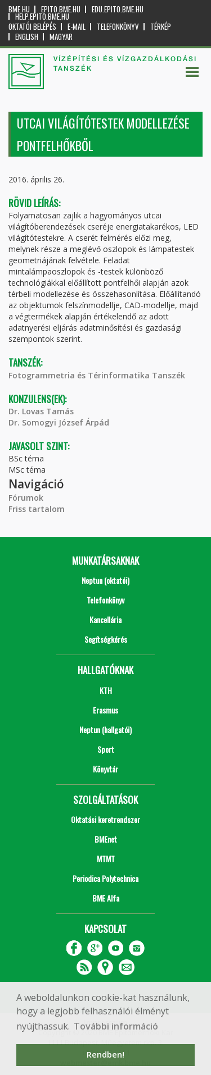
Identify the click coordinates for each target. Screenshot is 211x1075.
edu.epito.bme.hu (117, 9)
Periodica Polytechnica (105, 878)
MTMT (106, 858)
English (26, 36)
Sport (105, 749)
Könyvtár (105, 769)
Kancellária (105, 619)
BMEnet (106, 839)
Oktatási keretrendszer (105, 819)
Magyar (61, 36)
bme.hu (19, 9)
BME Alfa (105, 898)
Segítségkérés (105, 639)
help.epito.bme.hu (42, 16)
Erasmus (105, 710)
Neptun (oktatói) (105, 580)
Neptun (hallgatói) (105, 729)
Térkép (160, 26)
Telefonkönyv (118, 26)
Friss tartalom (36, 509)
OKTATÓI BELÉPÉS (32, 26)
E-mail (77, 26)
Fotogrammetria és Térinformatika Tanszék (96, 375)
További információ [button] (116, 1026)
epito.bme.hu (60, 9)
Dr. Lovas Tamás (41, 411)
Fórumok (25, 497)
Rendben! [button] (105, 1054)
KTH (106, 690)
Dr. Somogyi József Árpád (58, 422)
